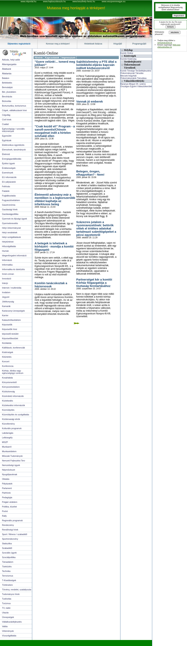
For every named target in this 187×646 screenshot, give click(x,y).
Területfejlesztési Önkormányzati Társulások (132, 64)
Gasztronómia (8, 205)
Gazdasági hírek (10, 209)
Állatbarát (6, 69)
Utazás (5, 612)
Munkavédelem (9, 451)
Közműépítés (8, 410)
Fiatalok (5, 191)
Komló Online (46, 53)
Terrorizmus (7, 576)
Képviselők (7, 324)
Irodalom (6, 292)
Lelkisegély (7, 437)
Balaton (5, 78)
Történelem (7, 585)
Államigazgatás (9, 64)
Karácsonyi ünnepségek (13, 311)
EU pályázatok (9, 182)
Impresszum (68, 57)
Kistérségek (7, 352)
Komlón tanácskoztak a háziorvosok (51, 285)
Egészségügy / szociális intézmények (13, 130)
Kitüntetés (6, 357)
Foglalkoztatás (9, 195)
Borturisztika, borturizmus (14, 106)
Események (7, 172)
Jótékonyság (8, 301)
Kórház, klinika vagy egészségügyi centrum (12, 371)
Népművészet (8, 470)
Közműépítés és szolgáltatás (15, 414)
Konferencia (7, 366)
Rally (4, 516)
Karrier (5, 315)
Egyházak (6, 140)
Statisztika (7, 543)
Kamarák (6, 306)
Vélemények (8, 631)
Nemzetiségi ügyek (11, 465)
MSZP (5, 442)
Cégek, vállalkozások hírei (14, 110)
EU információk (9, 177)
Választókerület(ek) (134, 80)
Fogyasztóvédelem (11, 200)
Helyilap (128, 50)
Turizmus (6, 603)
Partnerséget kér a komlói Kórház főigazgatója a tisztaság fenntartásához (94, 283)
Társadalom (7, 562)
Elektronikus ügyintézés (13, 145)
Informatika (7, 265)
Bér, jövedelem (9, 92)
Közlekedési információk (13, 405)
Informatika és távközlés (13, 269)
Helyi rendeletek (9, 232)
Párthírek (6, 493)
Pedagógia (7, 497)
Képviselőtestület (10, 338)
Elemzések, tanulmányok (14, 149)
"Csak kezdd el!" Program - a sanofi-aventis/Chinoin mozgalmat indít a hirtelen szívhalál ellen (55, 131)
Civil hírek (6, 119)
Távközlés (7, 566)
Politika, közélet (9, 506)
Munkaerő (6, 447)
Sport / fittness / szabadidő (14, 534)
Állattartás (6, 73)
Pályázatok (7, 483)
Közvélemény (8, 424)
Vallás (5, 626)
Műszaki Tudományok (12, 456)
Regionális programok (12, 520)
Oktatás (5, 479)
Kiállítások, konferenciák (13, 347)
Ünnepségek (8, 617)
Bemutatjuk (7, 87)
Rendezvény (8, 525)
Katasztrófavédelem (11, 320)
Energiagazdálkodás (11, 159)
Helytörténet (7, 241)
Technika (6, 571)
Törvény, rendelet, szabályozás (16, 589)
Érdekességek (9, 168)
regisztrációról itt (164, 42)
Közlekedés (7, 400)
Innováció (6, 278)
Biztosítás (6, 101)
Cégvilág (6, 115)
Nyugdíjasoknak (9, 474)
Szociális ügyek (9, 552)
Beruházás (7, 96)
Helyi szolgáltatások (11, 237)
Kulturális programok (12, 428)
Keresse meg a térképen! (58, 43)
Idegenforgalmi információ (14, 255)
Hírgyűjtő (117, 43)
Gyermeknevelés (10, 223)
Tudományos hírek (11, 594)
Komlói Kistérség (128, 59)
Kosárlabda (7, 377)
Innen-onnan (8, 274)
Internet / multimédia (11, 288)
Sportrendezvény (10, 539)
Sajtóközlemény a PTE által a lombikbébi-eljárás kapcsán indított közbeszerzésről (96, 65)
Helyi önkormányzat (11, 228)
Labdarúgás (7, 433)
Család (5, 124)
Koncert (5, 361)
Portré (5, 511)
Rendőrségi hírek (10, 529)
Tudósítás (6, 599)
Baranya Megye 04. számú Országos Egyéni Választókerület (136, 85)
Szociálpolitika (9, 557)
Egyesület (6, 136)
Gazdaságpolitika (10, 214)
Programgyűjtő (139, 43)
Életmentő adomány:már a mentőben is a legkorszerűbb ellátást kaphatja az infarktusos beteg (55, 199)
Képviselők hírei (9, 329)
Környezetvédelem (11, 387)
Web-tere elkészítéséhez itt (168, 46)
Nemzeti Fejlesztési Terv (13, 460)
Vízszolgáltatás (9, 635)
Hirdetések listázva (93, 43)
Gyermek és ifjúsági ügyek (14, 218)
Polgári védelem (9, 502)
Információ (7, 260)
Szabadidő (7, 548)
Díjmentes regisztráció (19, 43)
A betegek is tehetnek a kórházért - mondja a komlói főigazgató (54, 246)
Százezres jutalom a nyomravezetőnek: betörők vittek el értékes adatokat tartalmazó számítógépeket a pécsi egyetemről (96, 228)
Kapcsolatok (52, 57)
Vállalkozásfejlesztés (12, 622)
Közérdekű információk (13, 396)
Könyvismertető (9, 382)
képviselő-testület (10, 334)
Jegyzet (5, 297)
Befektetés (7, 83)
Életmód (6, 154)
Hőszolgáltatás (9, 246)
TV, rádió (6, 608)
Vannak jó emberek (89, 101)
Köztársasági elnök (11, 419)
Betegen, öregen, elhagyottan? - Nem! (90, 173)
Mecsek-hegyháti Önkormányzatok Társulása (133, 76)
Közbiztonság (8, 391)
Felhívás (6, 186)
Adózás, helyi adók (11, 59)
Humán (5, 251)
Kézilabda (6, 343)
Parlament (7, 488)
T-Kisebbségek (9, 580)
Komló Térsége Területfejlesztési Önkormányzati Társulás (135, 71)
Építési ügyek (8, 163)
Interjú (5, 283)
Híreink (39, 57)
